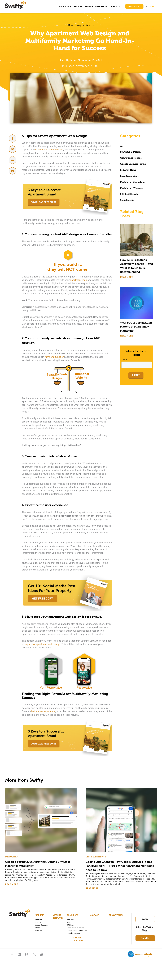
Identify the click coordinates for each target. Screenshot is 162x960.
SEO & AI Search (129, 194)
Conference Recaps (131, 157)
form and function (54, 356)
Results (78, 6)
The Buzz (71, 919)
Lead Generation (129, 176)
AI (121, 145)
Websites (38, 919)
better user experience (43, 711)
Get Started (134, 6)
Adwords (38, 922)
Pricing (89, 6)
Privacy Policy (116, 915)
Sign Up (145, 938)
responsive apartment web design (42, 644)
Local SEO (38, 930)
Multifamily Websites (131, 188)
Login (145, 919)
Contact (115, 6)
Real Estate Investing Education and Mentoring (77, 929)
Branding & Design (130, 151)
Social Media (127, 200)
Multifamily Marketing (132, 182)
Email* (124, 359)
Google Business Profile (133, 163)
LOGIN (151, 6)
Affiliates (70, 925)
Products (64, 6)
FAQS (69, 922)
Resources (101, 6)
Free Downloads (73, 933)
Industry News (128, 170)
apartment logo (78, 279)
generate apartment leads (49, 149)
